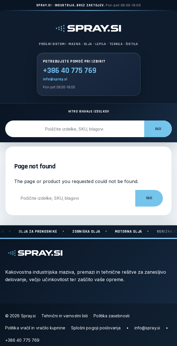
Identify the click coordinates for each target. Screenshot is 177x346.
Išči (158, 129)
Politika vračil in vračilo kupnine (35, 327)
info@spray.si (55, 79)
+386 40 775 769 (69, 70)
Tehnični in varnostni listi (64, 315)
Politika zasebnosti (112, 315)
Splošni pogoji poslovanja (96, 327)
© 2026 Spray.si (20, 315)
